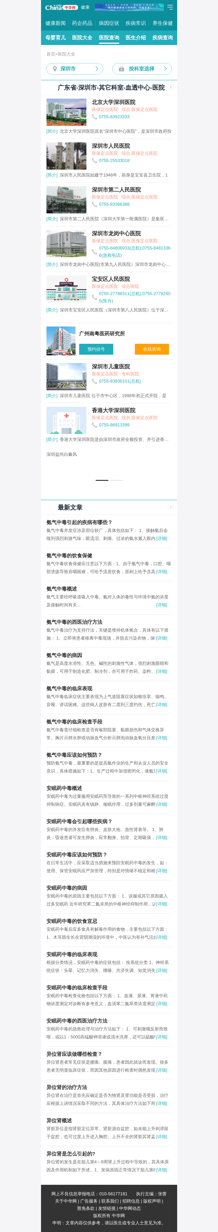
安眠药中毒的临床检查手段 (76, 987)
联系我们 (110, 1201)
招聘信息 (131, 1201)
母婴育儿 (55, 37)
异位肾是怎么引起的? (70, 1154)
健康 (85, 7)
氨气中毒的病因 (64, 655)
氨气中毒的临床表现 (69, 688)
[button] (102, 480)
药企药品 (82, 23)
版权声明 (152, 1201)
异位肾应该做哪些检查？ (74, 1054)
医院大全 (82, 37)
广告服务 (89, 1201)
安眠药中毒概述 (64, 788)
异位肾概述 (59, 1120)
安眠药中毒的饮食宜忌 (71, 921)
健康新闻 (55, 23)
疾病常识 (136, 23)
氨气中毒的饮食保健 (69, 555)
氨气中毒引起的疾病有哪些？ (79, 522)
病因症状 (109, 23)
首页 (50, 54)
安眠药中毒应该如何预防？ (76, 855)
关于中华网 (66, 1201)
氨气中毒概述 (61, 589)
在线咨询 (152, 349)
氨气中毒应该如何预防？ (74, 755)
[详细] (161, 538)
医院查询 (109, 37)
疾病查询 (162, 37)
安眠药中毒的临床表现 (71, 954)
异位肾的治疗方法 (66, 1087)
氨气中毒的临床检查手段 (74, 722)
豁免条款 (86, 1208)
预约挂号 (96, 349)
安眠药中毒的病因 (66, 888)
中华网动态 (130, 1208)
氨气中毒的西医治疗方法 (74, 622)
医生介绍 (136, 37)
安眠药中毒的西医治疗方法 (76, 1021)
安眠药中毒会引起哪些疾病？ (79, 821)
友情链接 (107, 1208)
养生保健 (162, 23)
